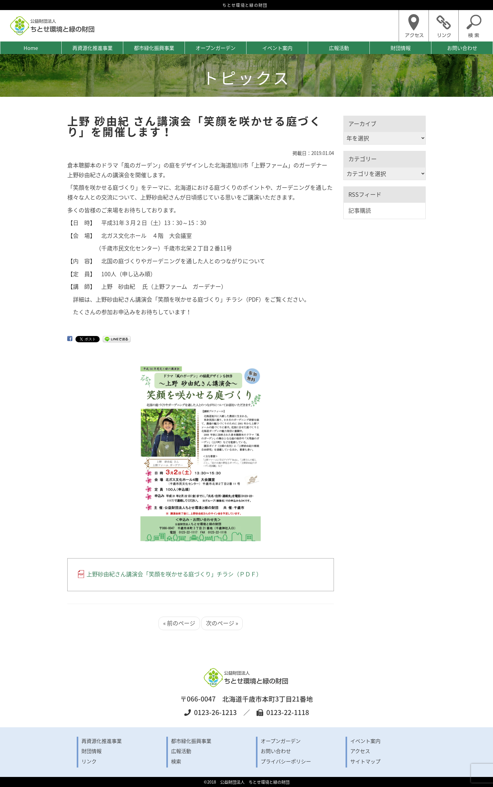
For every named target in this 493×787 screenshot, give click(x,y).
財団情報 (401, 48)
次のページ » (222, 623)
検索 (176, 761)
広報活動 (339, 48)
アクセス (360, 751)
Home (31, 48)
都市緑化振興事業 (154, 48)
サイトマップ (365, 761)
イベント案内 (277, 48)
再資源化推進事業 (92, 48)
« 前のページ (179, 623)
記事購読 (359, 210)
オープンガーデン (215, 48)
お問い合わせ (462, 48)
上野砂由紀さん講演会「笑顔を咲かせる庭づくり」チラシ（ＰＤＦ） (174, 574)
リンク (89, 761)
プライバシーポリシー (286, 761)
